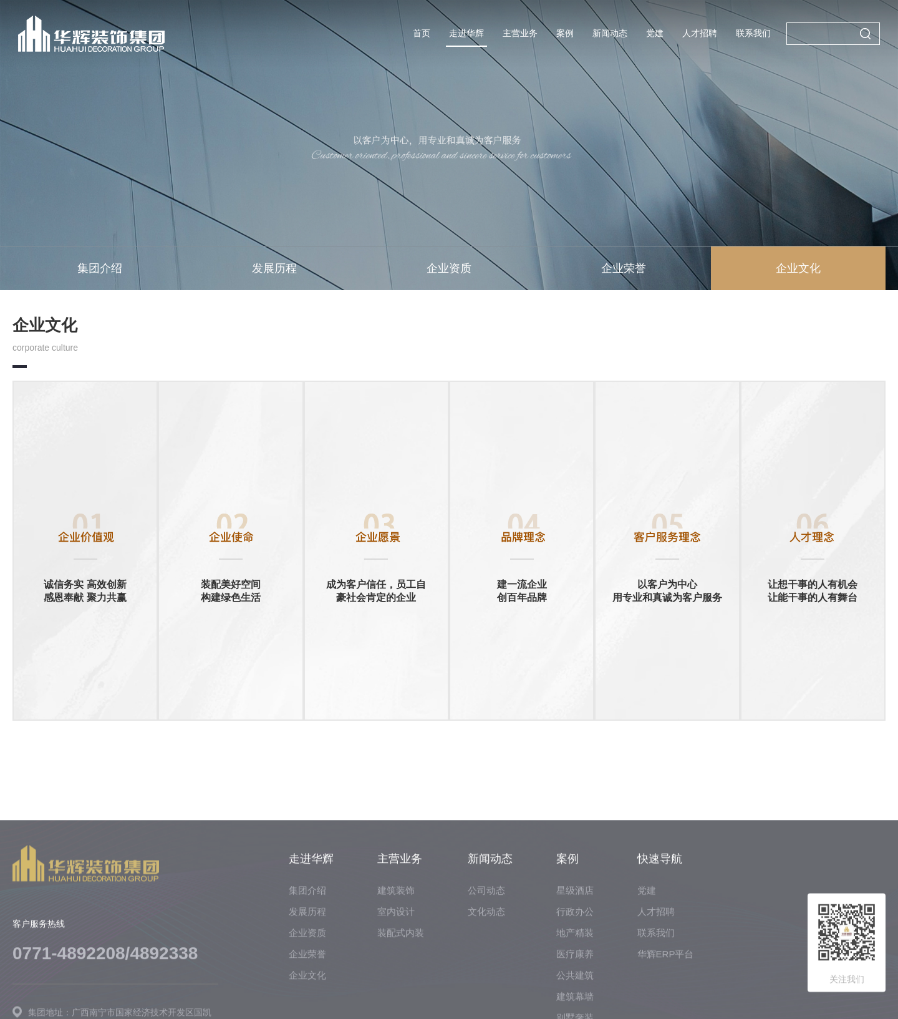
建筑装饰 (396, 1008)
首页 (421, 33)
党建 (655, 33)
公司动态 (486, 1008)
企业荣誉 (623, 268)
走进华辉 (466, 33)
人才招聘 (699, 33)
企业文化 (798, 268)
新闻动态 (609, 33)
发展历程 (274, 268)
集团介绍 (99, 268)
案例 (565, 33)
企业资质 (449, 268)
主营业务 (520, 33)
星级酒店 (575, 1008)
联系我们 (753, 33)
